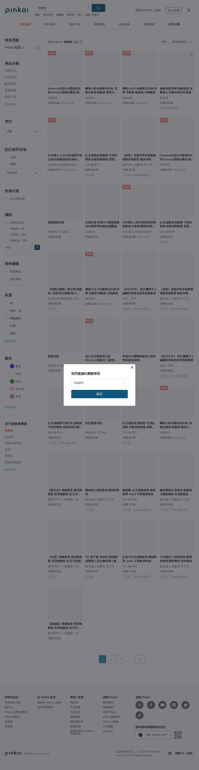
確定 (99, 394)
